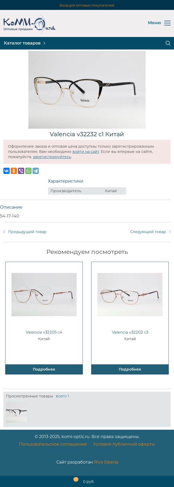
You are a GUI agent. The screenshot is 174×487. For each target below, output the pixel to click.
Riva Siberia (106, 462)
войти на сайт (85, 151)
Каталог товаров (22, 43)
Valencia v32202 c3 (130, 332)
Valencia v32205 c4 (44, 332)
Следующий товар (148, 231)
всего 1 (62, 396)
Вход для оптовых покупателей (87, 5)
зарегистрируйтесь (52, 156)
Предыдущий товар (27, 231)
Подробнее (44, 369)
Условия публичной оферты (124, 444)
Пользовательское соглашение (53, 444)
